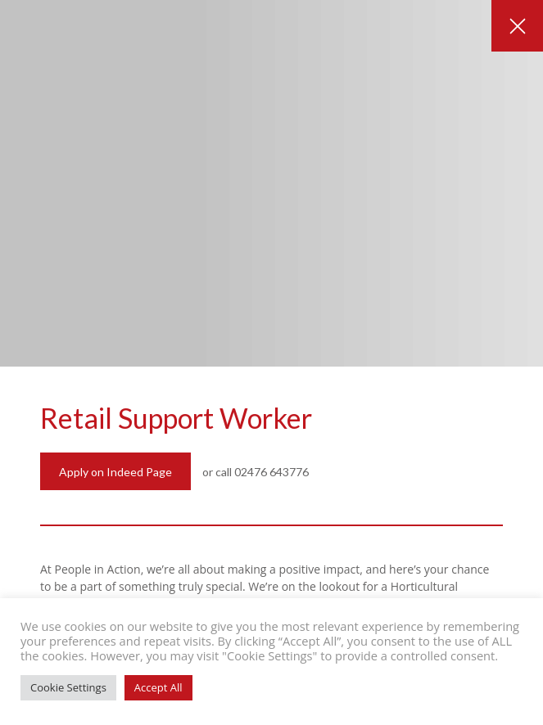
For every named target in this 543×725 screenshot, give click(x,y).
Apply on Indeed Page (115, 472)
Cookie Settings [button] (68, 687)
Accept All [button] (158, 687)
